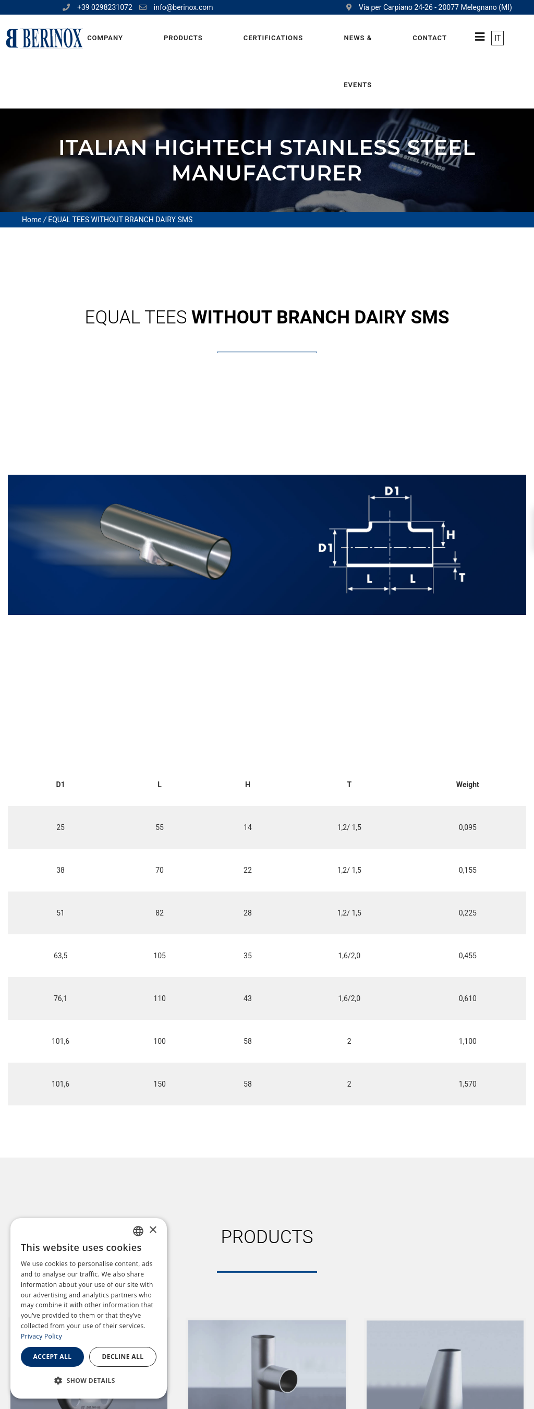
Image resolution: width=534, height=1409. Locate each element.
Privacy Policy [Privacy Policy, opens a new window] (41, 1336)
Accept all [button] (52, 1356)
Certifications (274, 38)
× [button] (152, 1230)
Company (105, 38)
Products (183, 38)
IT (497, 38)
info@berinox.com (183, 7)
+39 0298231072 (104, 7)
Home (32, 219)
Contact (429, 38)
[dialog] (88, 1308)
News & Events (358, 61)
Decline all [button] (123, 1356)
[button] (88, 1381)
